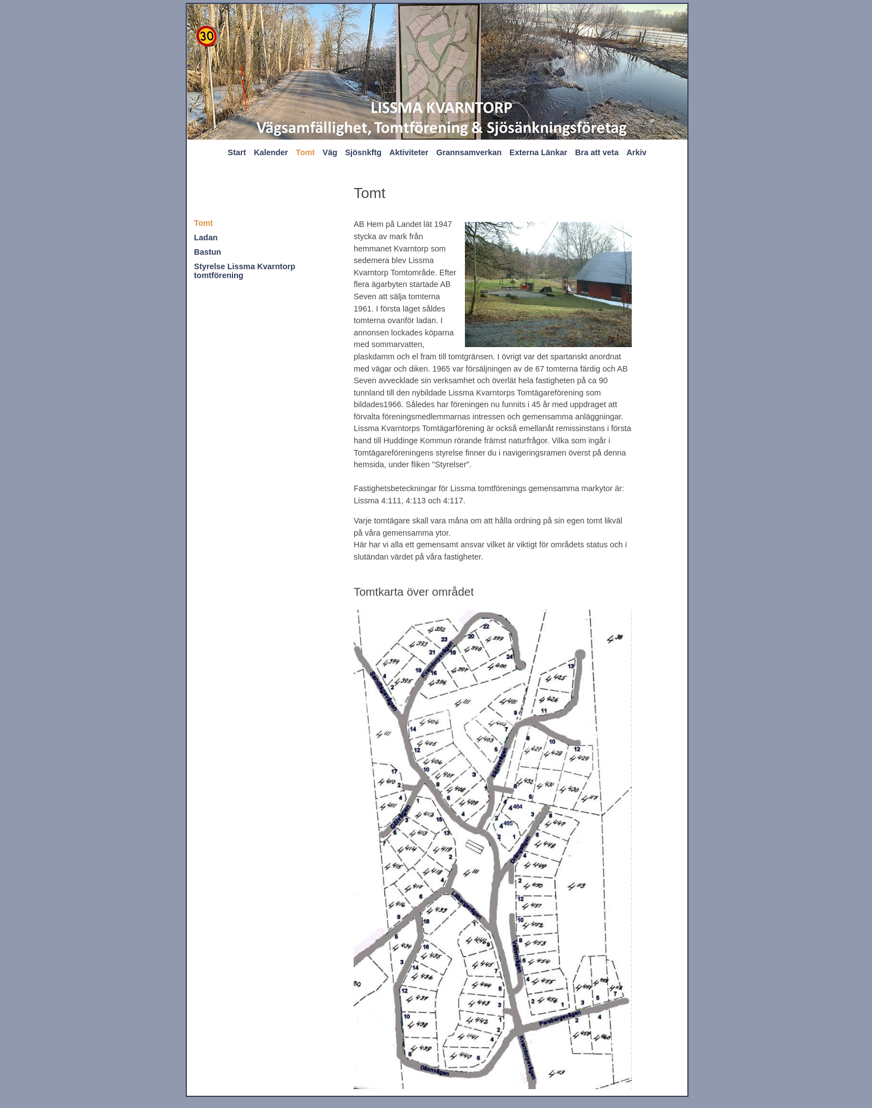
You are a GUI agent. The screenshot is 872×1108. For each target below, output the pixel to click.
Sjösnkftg (363, 152)
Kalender (271, 152)
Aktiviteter (408, 152)
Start (237, 152)
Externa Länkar (538, 152)
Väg (330, 152)
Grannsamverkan (469, 152)
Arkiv (636, 152)
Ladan (205, 237)
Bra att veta (596, 152)
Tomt (305, 152)
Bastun (207, 252)
